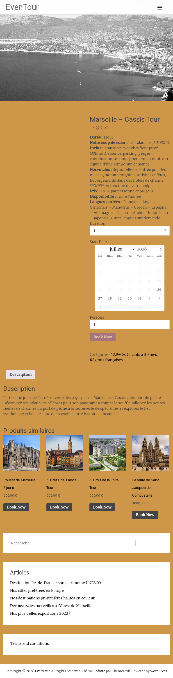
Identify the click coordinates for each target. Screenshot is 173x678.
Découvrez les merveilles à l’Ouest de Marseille (51, 605)
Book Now (102, 337)
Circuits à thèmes (142, 354)
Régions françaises (106, 360)
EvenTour (22, 7)
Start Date (98, 242)
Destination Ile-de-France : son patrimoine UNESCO (55, 583)
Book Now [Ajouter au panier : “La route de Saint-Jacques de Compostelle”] (145, 515)
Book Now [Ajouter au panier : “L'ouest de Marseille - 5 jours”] (16, 507)
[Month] (122, 249)
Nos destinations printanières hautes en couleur (52, 598)
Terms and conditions (29, 643)
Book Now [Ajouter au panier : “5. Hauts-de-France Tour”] (59, 507)
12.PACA (118, 354)
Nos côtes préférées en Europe (37, 590)
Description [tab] (21, 374)
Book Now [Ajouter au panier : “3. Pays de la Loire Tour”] (102, 507)
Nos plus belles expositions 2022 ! (40, 613)
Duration (97, 223)
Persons (97, 317)
